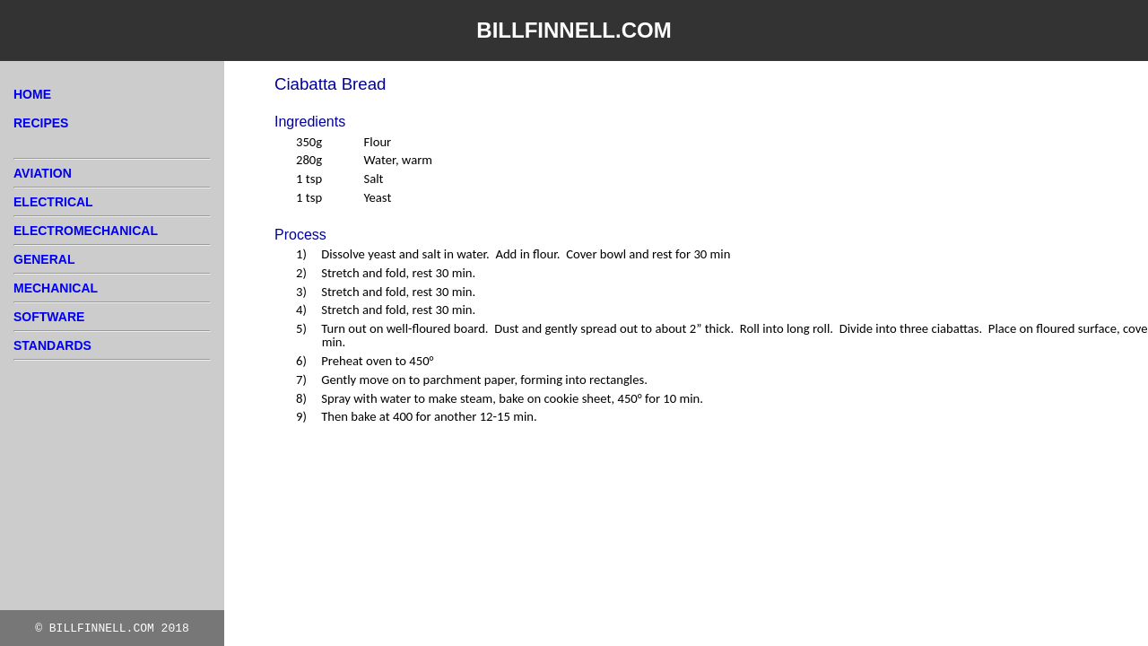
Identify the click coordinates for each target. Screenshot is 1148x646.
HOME (32, 94)
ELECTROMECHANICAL (85, 230)
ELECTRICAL (53, 202)
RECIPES (40, 123)
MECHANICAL (55, 288)
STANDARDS (52, 345)
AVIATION (42, 173)
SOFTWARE (48, 317)
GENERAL (43, 259)
